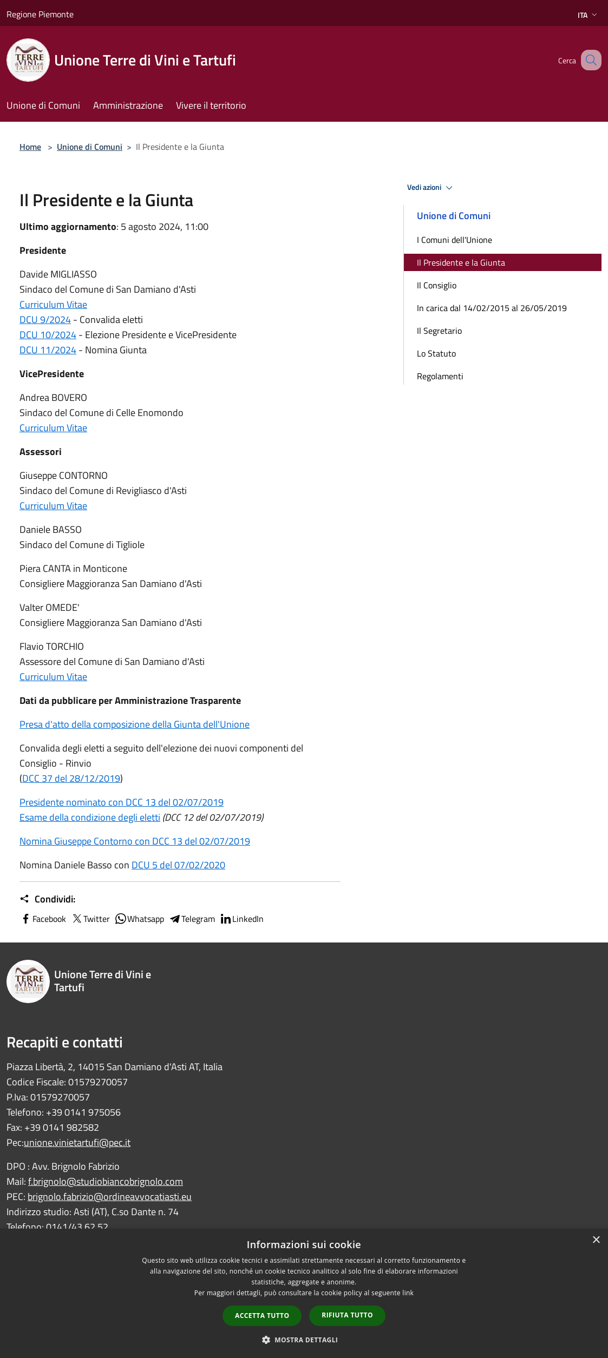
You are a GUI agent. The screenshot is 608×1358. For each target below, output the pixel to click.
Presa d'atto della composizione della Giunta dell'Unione (134, 724)
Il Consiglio (436, 285)
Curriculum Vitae (53, 304)
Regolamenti (440, 376)
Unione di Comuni (89, 146)
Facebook (42, 918)
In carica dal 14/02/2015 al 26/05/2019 (492, 307)
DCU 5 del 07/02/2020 (178, 865)
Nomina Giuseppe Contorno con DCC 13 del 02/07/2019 (134, 841)
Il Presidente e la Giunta (461, 262)
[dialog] (304, 1293)
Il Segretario (439, 330)
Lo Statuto (436, 353)
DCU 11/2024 (47, 349)
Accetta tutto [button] (262, 1315)
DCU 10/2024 (47, 334)
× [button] (596, 1240)
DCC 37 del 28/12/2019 (71, 778)
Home (30, 146)
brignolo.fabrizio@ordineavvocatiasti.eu (110, 1196)
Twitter (90, 918)
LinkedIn (241, 918)
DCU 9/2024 (45, 319)
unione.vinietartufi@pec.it (77, 1142)
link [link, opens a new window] (408, 1292)
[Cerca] (589, 60)
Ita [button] (588, 15)
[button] (304, 1339)
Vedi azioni (431, 187)
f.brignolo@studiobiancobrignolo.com (105, 1181)
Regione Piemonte (40, 14)
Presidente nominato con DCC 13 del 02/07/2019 (121, 802)
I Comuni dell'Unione (454, 239)
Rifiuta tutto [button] (347, 1315)
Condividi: (47, 899)
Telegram (191, 918)
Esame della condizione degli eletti (89, 817)
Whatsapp (139, 918)
